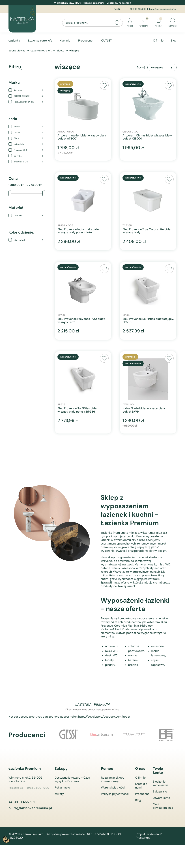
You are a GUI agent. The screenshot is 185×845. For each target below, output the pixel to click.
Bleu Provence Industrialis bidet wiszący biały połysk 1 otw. (78, 231)
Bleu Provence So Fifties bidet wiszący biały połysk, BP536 (77, 410)
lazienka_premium (92, 704)
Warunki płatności (113, 787)
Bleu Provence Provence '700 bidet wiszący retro (81, 320)
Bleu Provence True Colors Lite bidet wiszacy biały (146, 231)
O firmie (158, 40)
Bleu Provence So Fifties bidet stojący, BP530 (148, 320)
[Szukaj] (92, 23)
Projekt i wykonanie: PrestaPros (149, 836)
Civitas (28, 132)
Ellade (28, 138)
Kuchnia (65, 40)
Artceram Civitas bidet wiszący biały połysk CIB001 (147, 137)
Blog (174, 40)
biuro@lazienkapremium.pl (163, 9)
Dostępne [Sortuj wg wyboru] (162, 67)
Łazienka (14, 40)
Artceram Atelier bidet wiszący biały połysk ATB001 (81, 137)
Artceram (28, 90)
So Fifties (28, 156)
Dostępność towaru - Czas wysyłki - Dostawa (72, 779)
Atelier (28, 126)
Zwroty (59, 794)
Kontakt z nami (141, 785)
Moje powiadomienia (163, 806)
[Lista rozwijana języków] (118, 9)
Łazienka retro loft (40, 40)
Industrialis (28, 144)
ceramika (28, 215)
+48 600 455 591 (137, 9)
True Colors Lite (28, 162)
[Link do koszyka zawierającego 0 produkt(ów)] (158, 23)
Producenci (85, 40)
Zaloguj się (160, 791)
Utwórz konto (161, 798)
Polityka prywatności (115, 794)
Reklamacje (62, 787)
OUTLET (106, 40)
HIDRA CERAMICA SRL (28, 102)
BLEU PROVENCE (28, 96)
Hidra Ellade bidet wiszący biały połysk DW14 (143, 410)
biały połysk (28, 240)
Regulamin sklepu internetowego (112, 779)
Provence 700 (28, 150)
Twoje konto (158, 770)
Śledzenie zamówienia (160, 783)
